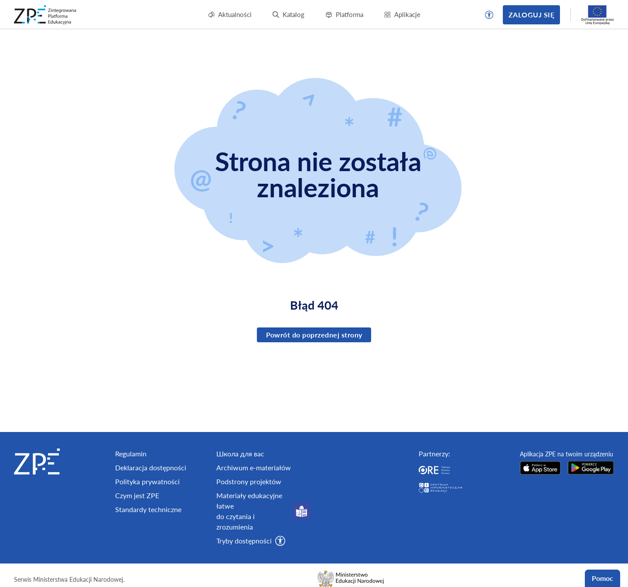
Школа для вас (240, 453)
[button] (489, 15)
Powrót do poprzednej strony (314, 335)
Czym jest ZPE (137, 495)
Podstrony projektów (248, 481)
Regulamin (131, 453)
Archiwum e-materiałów (253, 467)
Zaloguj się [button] (531, 14)
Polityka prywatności (147, 481)
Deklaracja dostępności (150, 467)
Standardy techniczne (148, 509)
